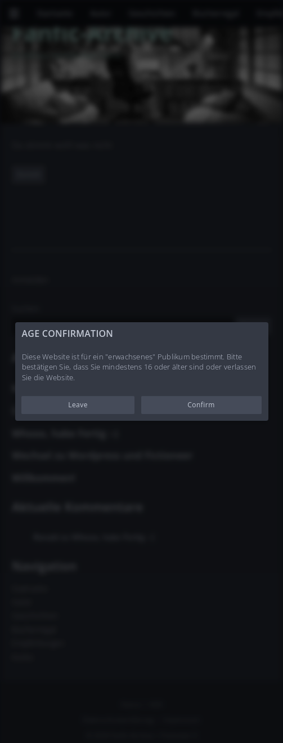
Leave (78, 405)
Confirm (201, 405)
